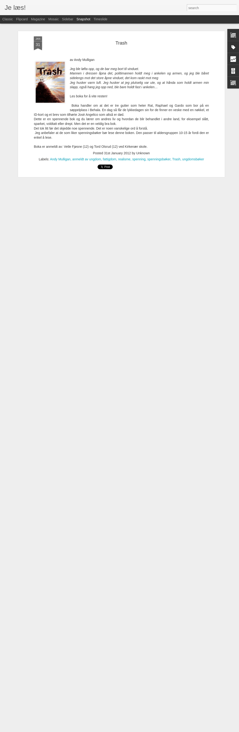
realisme (124, 148)
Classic (7, 19)
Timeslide (100, 19)
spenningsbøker (158, 148)
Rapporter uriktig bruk (160, 729)
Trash (121, 32)
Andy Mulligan (60, 148)
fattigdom (109, 148)
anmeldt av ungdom (86, 148)
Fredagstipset (31, 717)
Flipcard (22, 19)
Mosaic (53, 19)
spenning (139, 148)
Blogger (142, 729)
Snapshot (83, 19)
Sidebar (67, 19)
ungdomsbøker (193, 148)
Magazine (38, 19)
